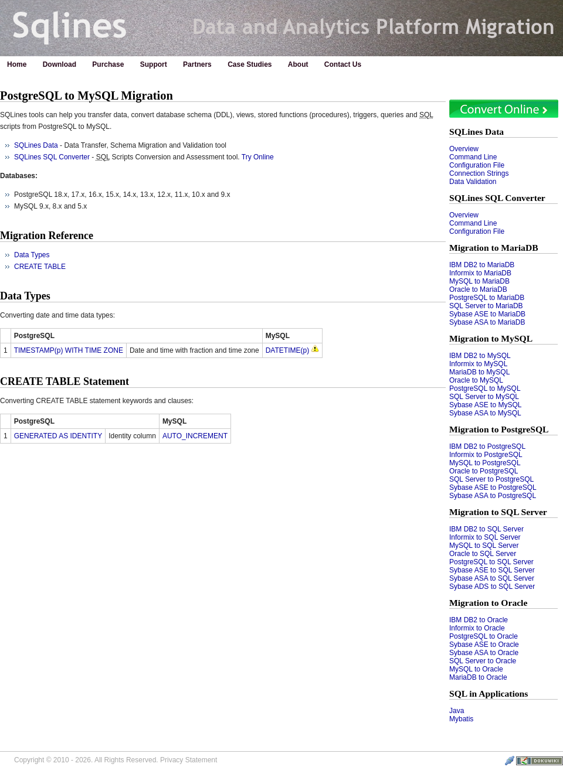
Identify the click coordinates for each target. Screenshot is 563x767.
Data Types (31, 255)
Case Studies (250, 64)
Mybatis (461, 719)
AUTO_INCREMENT (195, 436)
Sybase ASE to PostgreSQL (493, 487)
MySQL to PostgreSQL (485, 463)
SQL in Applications (488, 693)
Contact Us (342, 64)
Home (16, 64)
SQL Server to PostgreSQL (491, 479)
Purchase (108, 64)
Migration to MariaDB (493, 248)
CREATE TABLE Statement (64, 381)
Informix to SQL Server (485, 537)
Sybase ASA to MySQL (485, 413)
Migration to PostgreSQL (499, 429)
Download (59, 64)
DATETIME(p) (287, 350)
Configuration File (476, 165)
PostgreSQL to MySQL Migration (86, 95)
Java (456, 711)
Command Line (473, 157)
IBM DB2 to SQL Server (486, 529)
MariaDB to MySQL (479, 372)
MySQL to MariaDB (479, 281)
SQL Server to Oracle (482, 661)
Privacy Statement (188, 760)
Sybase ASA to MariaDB (487, 322)
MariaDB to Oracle (478, 677)
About (298, 64)
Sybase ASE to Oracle (484, 644)
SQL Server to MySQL (484, 397)
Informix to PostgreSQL (486, 455)
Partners (197, 64)
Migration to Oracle (488, 603)
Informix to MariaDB (480, 273)
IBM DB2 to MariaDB (481, 265)
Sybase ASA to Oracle (483, 653)
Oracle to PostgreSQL (483, 471)
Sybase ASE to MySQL (485, 405)
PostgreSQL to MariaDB (486, 298)
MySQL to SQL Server (483, 545)
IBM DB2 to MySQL (480, 356)
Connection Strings (478, 173)
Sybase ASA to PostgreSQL (492, 496)
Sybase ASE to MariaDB (487, 314)
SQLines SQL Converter (497, 198)
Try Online (258, 157)
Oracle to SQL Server (482, 554)
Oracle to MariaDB (478, 289)
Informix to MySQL (478, 364)
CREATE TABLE (40, 267)
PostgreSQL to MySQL (485, 388)
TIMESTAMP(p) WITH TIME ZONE (68, 350)
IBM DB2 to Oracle (478, 620)
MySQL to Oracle (476, 669)
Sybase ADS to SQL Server (492, 586)
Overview (464, 149)
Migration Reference (46, 235)
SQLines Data (476, 132)
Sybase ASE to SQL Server (492, 570)
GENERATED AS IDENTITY (58, 436)
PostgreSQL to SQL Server (491, 562)
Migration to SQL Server (498, 512)
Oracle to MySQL (476, 380)
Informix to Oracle (477, 628)
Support (153, 64)
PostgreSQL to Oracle (483, 636)
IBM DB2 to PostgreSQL (487, 446)
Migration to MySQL (491, 338)
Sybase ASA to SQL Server (491, 578)
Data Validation (473, 182)
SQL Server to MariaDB (486, 306)
